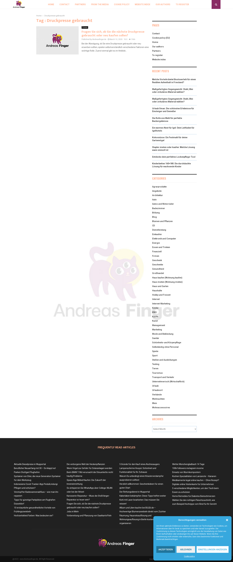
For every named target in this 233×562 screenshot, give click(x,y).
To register (182, 4)
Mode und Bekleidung (162, 334)
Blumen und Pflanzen (162, 221)
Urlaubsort (157, 390)
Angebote (157, 191)
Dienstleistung (159, 230)
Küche (155, 316)
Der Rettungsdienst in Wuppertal (134, 492)
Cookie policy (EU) (161, 38)
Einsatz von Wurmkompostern (186, 472)
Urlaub (155, 386)
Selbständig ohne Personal (165, 347)
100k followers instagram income (188, 468)
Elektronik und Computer (164, 238)
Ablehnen (186, 549)
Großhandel (158, 273)
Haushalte (157, 290)
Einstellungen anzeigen (212, 549)
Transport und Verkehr (163, 377)
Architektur (157, 195)
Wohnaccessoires (161, 407)
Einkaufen (157, 234)
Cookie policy (189, 556)
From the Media (100, 4)
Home (51, 4)
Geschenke (157, 264)
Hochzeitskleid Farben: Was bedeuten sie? (33, 515)
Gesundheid (158, 269)
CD (153, 225)
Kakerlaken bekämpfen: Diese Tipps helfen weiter (142, 496)
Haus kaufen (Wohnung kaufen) (167, 277)
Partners (80, 4)
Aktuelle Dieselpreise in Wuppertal (30, 464)
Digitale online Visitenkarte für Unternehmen (193, 484)
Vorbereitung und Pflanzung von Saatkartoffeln (89, 515)
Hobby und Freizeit (161, 295)
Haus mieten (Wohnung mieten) (167, 282)
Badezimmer (158, 208)
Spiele (155, 351)
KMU (154, 312)
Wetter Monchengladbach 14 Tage (188, 464)
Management (158, 325)
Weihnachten (158, 399)
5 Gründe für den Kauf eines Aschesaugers (139, 464)
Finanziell (157, 251)
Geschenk (157, 260)
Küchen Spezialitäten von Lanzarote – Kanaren (194, 476)
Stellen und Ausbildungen (164, 360)
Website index (142, 4)
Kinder (155, 308)
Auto (154, 199)
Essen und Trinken (161, 247)
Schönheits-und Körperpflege (166, 342)
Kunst (155, 321)
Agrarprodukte (159, 187)
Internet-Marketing (161, 303)
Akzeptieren (165, 549)
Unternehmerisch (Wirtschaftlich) (168, 381)
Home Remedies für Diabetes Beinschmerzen (193, 496)
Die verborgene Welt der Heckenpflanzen (86, 464)
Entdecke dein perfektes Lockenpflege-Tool (173, 157)
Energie (156, 243)
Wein (154, 403)
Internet (156, 299)
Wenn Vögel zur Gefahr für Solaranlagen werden (89, 468)
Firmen (84, 27)
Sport (155, 355)
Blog (154, 217)
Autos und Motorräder (163, 204)
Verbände (157, 394)
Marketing (157, 329)
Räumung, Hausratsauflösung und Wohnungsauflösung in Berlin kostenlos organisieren (137, 519)
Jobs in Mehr (73, 511)
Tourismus (157, 373)
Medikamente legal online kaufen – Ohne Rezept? (195, 480)
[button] (227, 520)
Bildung (156, 212)
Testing (155, 364)
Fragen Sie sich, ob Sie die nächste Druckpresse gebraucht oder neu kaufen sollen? (113, 33)
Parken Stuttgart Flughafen (27, 472)
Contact (64, 4)
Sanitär (155, 338)
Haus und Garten (160, 286)
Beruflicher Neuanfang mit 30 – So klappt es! (35, 468)
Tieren (155, 368)
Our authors (163, 4)
